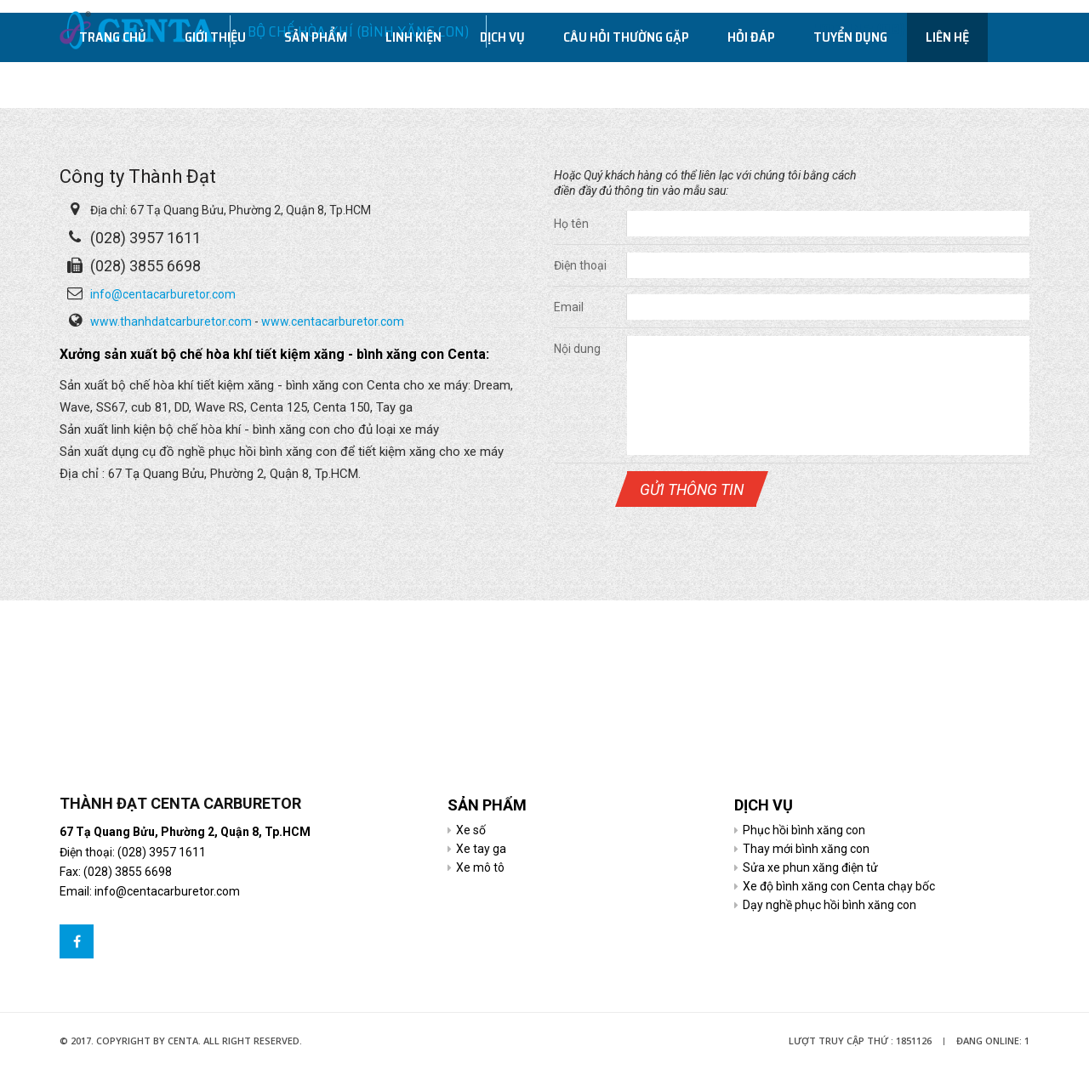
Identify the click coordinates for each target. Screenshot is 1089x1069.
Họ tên (571, 223)
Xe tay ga (481, 849)
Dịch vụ (502, 83)
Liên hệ (947, 83)
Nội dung (577, 348)
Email (569, 307)
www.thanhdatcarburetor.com (171, 321)
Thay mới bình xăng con (806, 849)
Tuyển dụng (850, 83)
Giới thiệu (215, 83)
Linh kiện (413, 83)
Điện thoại (580, 265)
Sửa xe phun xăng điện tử (810, 867)
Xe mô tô (480, 867)
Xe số (471, 830)
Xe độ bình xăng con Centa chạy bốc (839, 886)
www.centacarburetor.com (332, 321)
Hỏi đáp (751, 83)
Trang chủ (112, 83)
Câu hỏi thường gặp (626, 83)
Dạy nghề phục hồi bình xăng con (829, 905)
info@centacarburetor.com (163, 294)
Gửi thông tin (692, 489)
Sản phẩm (315, 83)
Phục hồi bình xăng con (804, 830)
